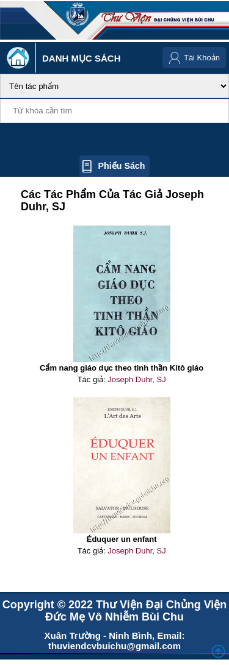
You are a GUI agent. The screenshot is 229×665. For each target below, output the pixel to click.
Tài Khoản (202, 57)
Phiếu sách (121, 166)
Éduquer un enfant (122, 539)
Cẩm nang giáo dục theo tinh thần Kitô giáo (121, 367)
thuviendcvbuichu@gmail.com (114, 646)
